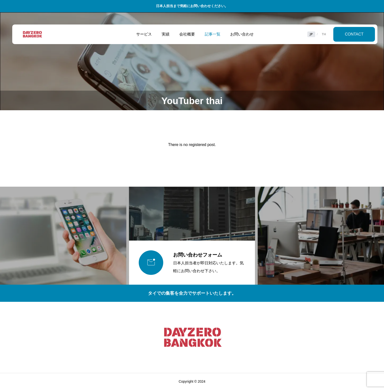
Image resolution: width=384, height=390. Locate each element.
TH (318, 34)
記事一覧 (209, 34)
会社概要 (184, 34)
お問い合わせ (239, 34)
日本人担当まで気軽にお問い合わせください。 (192, 6)
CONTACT (348, 34)
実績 (163, 34)
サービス (141, 34)
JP (305, 34)
